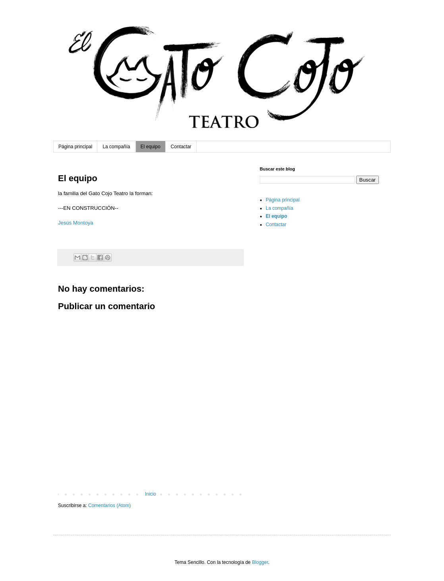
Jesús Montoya (75, 223)
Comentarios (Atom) (109, 505)
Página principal (75, 146)
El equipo (150, 146)
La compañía (116, 146)
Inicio (150, 494)
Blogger (260, 562)
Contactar (181, 146)
